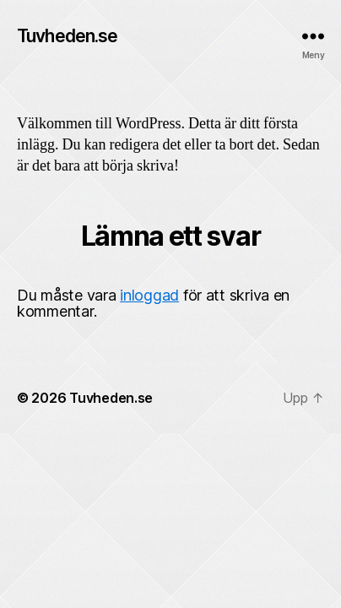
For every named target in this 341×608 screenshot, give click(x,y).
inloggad (149, 295)
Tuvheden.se (67, 36)
